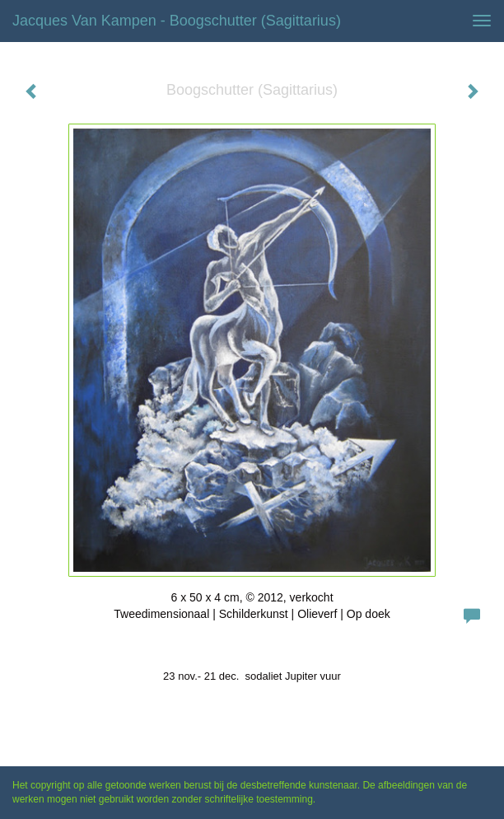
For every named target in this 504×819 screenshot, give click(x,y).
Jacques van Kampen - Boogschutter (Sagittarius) (176, 20)
